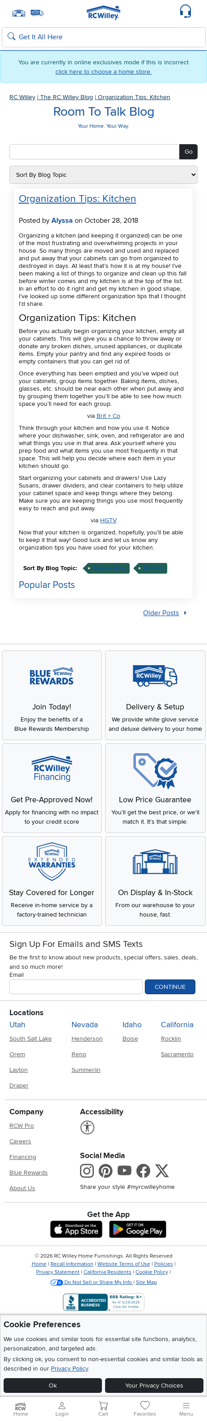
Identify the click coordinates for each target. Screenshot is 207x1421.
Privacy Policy (70, 1368)
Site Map (146, 1282)
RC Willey (22, 97)
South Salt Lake (30, 1038)
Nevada (85, 1024)
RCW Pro (21, 1125)
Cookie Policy (151, 1272)
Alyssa (62, 220)
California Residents (107, 1272)
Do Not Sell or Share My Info (92, 1282)
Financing (22, 1157)
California (177, 1024)
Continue (170, 987)
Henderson (87, 1038)
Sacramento (177, 1054)
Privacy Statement (58, 1272)
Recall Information (72, 1264)
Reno (79, 1054)
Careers (20, 1141)
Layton (18, 1070)
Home (39, 1264)
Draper (19, 1085)
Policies (163, 1264)
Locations (26, 1012)
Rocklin (171, 1038)
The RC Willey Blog (66, 97)
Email (16, 975)
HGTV (108, 520)
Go (189, 151)
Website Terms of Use (123, 1264)
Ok (53, 1385)
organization (109, 568)
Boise (130, 1038)
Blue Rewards (28, 1172)
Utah (17, 1024)
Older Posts (161, 613)
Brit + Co (108, 416)
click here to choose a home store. (103, 71)
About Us (22, 1188)
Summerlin (86, 1070)
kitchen (153, 568)
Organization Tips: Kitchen (134, 97)
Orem (17, 1054)
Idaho (132, 1024)
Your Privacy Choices (154, 1385)
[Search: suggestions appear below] (103, 37)
